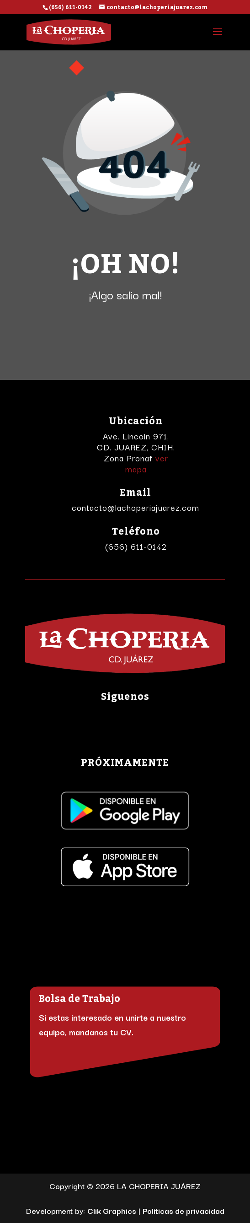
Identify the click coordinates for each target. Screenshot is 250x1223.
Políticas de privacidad (183, 1210)
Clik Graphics (111, 1210)
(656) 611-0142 (136, 546)
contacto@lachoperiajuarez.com (135, 507)
